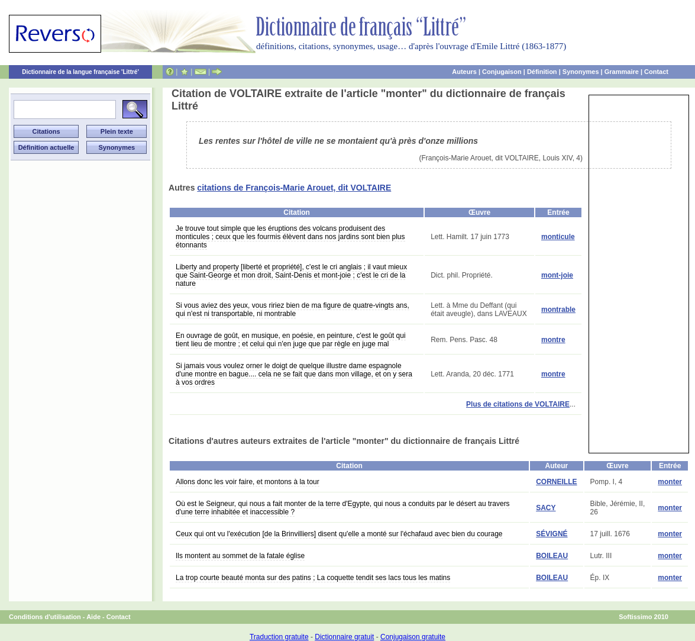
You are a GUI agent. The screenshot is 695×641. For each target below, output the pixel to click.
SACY (545, 508)
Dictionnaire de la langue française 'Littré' (80, 72)
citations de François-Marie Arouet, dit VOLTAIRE (294, 187)
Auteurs (464, 71)
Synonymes (581, 71)
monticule (558, 237)
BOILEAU (552, 556)
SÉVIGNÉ (551, 534)
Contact (656, 71)
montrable (558, 309)
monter (670, 482)
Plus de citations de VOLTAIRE (518, 404)
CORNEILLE (556, 482)
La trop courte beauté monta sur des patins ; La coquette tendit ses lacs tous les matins (313, 578)
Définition (542, 71)
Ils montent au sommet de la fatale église (240, 556)
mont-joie (557, 275)
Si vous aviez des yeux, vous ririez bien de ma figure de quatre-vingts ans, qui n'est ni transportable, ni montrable (292, 309)
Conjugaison (502, 71)
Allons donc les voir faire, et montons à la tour (247, 482)
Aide (93, 616)
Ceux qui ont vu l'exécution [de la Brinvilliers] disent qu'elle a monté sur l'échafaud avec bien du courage (339, 534)
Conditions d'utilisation (45, 616)
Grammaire (622, 71)
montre (553, 340)
